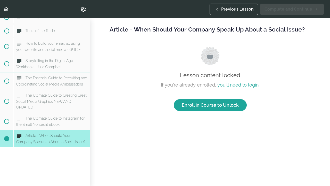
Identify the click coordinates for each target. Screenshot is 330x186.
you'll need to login (238, 85)
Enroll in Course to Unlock (210, 105)
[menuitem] (83, 9)
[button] (6, 9)
